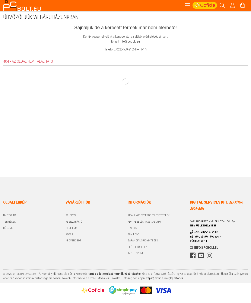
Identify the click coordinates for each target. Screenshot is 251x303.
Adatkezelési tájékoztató (144, 222)
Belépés (71, 215)
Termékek (9, 222)
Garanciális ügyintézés (143, 241)
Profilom (71, 228)
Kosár (69, 234)
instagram (209, 256)
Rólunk (8, 228)
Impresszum (135, 253)
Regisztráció (74, 222)
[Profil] (232, 5)
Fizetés (132, 228)
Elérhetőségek (137, 247)
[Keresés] (222, 5)
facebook (193, 256)
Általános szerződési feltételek (148, 215)
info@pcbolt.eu (130, 42)
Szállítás (133, 234)
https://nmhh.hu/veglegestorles (164, 279)
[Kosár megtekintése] (243, 5)
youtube (201, 256)
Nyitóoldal (10, 215)
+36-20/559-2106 (206, 233)
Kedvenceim (73, 241)
